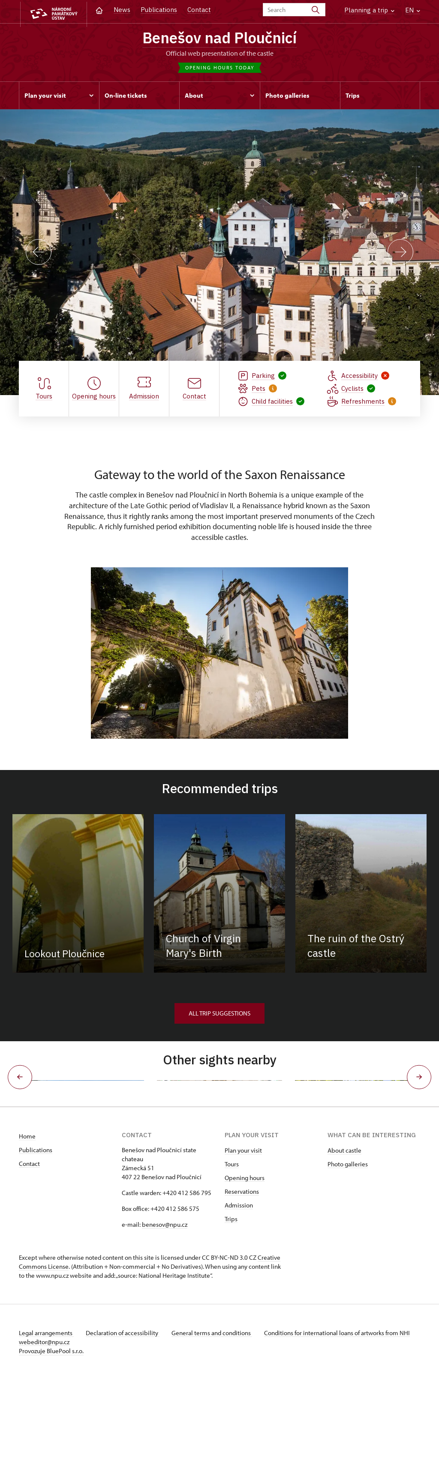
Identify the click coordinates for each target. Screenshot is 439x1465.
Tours (232, 1250)
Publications (159, 10)
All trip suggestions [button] (219, 1014)
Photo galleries (348, 1250)
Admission (239, 1291)
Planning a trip (369, 10)
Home (27, 1222)
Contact (199, 10)
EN (412, 10)
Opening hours (245, 1263)
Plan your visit (243, 1236)
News (122, 10)
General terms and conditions (215, 1418)
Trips (231, 1304)
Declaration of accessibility (124, 1418)
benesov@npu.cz (164, 1310)
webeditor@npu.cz (69, 1427)
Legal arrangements (46, 1418)
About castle (344, 1236)
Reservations (242, 1277)
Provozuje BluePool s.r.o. (51, 1436)
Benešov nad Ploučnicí (219, 38)
